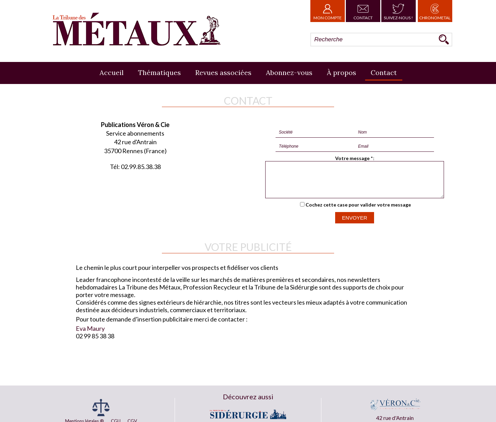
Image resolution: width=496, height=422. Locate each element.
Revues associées (223, 72)
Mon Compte (327, 11)
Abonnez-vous (289, 72)
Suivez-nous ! (398, 11)
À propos (341, 72)
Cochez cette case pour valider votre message (358, 211)
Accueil (112, 72)
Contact (363, 11)
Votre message (352, 158)
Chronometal (435, 11)
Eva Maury (90, 334)
